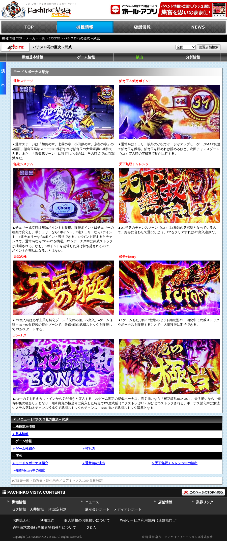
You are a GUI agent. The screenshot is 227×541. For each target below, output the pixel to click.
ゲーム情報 (86, 57)
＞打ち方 (88, 449)
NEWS (198, 27)
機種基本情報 (32, 57)
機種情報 (85, 27)
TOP (28, 27)
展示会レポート (97, 509)
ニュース (92, 502)
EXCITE (54, 38)
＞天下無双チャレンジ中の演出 (174, 463)
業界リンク (204, 502)
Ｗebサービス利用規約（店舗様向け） (150, 520)
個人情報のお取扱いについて (87, 520)
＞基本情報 (20, 434)
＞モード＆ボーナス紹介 (30, 463)
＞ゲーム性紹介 (23, 449)
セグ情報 (19, 509)
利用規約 (47, 520)
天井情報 (37, 509)
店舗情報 (142, 27)
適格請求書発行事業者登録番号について (44, 527)
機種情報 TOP (12, 38)
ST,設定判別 (57, 509)
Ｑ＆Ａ (91, 527)
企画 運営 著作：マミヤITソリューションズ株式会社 (177, 537)
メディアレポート (128, 509)
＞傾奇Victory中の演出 (28, 470)
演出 (139, 57)
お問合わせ (21, 520)
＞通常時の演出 (93, 463)
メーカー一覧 (35, 38)
